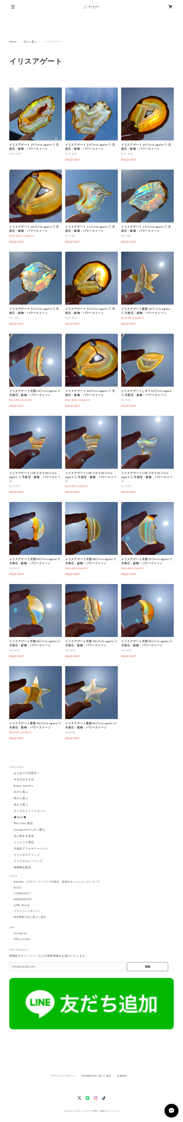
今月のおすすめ (24, 779)
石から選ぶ (30, 41)
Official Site (22, 938)
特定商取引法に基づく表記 (30, 916)
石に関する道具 (24, 836)
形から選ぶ (21, 798)
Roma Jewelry (23, 785)
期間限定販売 (22, 867)
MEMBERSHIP (23, 899)
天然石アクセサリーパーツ (31, 848)
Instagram (21, 933)
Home (13, 41)
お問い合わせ (22, 905)
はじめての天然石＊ (27, 773)
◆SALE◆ (20, 817)
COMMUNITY (23, 893)
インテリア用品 (24, 842)
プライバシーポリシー (27, 910)
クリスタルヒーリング (28, 861)
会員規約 (122, 1076)
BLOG (18, 887)
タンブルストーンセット (30, 810)
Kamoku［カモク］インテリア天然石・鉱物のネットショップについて (57, 881)
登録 (147, 966)
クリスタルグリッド (27, 854)
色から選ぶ (21, 804)
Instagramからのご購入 (29, 829)
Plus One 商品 (23, 823)
